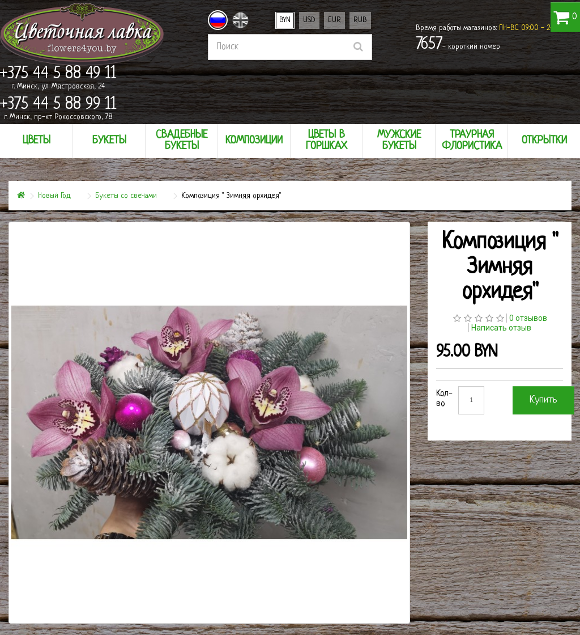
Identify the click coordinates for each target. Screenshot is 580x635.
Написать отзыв (501, 327)
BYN (285, 20)
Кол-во (444, 399)
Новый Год (54, 196)
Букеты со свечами (126, 196)
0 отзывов (528, 318)
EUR (334, 20)
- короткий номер (458, 45)
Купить (543, 400)
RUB (360, 20)
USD (309, 20)
